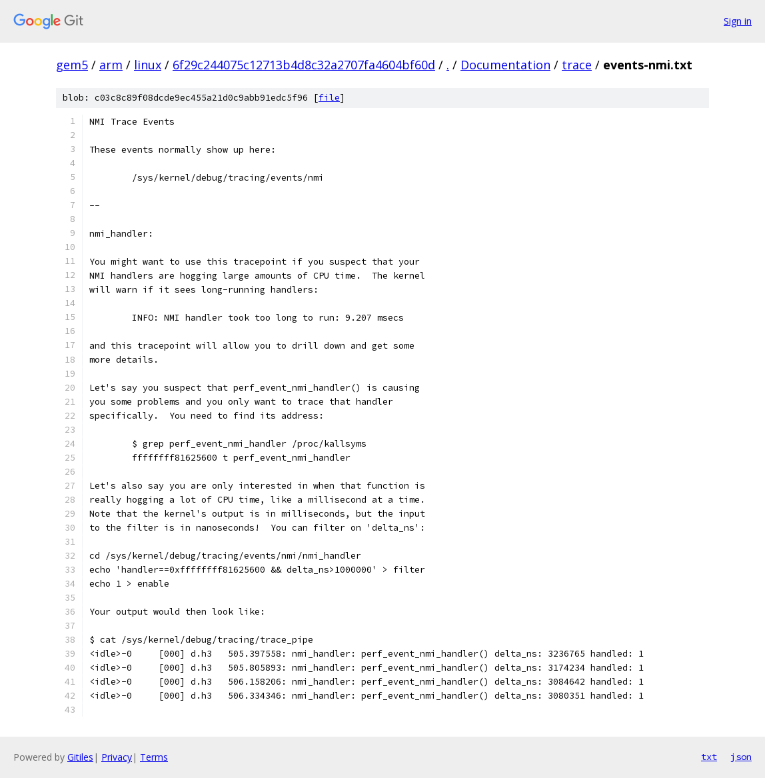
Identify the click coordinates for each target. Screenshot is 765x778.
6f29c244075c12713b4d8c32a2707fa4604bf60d (304, 65)
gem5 (72, 65)
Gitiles (80, 757)
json (741, 757)
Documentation (505, 65)
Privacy (116, 757)
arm (111, 65)
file (329, 97)
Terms (154, 757)
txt (709, 757)
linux (147, 65)
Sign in (738, 21)
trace (577, 65)
